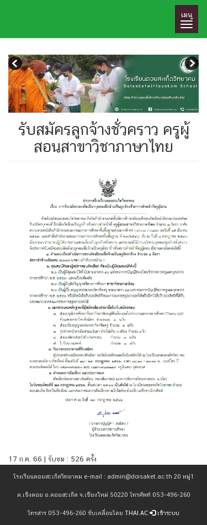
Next (190, 64)
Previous (16, 64)
